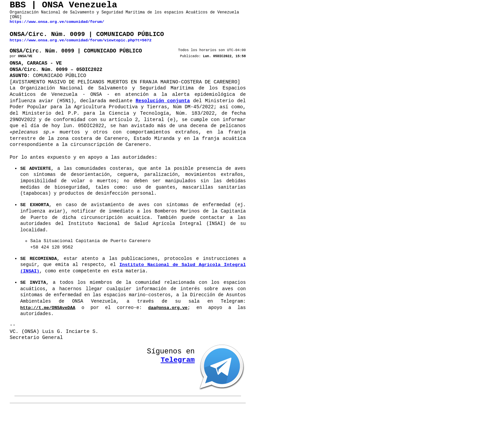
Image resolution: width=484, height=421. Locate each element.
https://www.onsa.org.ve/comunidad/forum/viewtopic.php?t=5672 (81, 46)
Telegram (178, 369)
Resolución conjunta (163, 111)
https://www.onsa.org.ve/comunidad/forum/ (57, 26)
